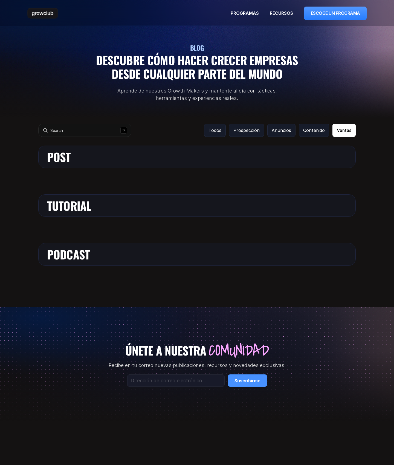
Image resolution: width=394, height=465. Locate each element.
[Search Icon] (84, 130)
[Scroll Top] (42, 13)
